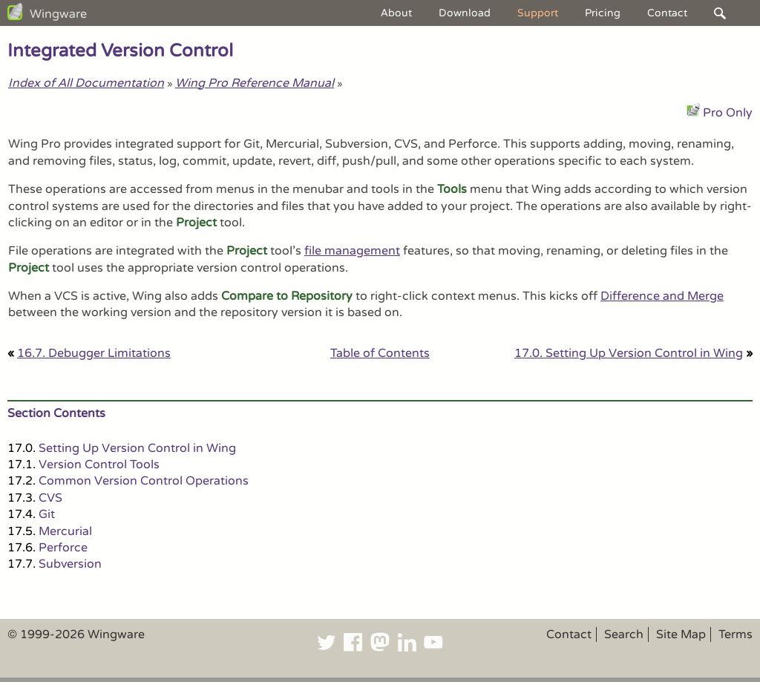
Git (47, 514)
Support (537, 13)
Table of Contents (380, 353)
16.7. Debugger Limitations (94, 353)
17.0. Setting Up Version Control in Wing (628, 353)
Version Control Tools (99, 464)
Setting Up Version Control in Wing (137, 448)
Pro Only (728, 112)
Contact (667, 13)
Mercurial (65, 531)
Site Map (681, 634)
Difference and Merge (662, 296)
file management (352, 250)
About (396, 13)
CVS (50, 498)
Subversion (70, 564)
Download (465, 13)
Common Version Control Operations (144, 480)
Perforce (63, 547)
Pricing (602, 13)
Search (623, 634)
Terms (735, 634)
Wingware (58, 14)
